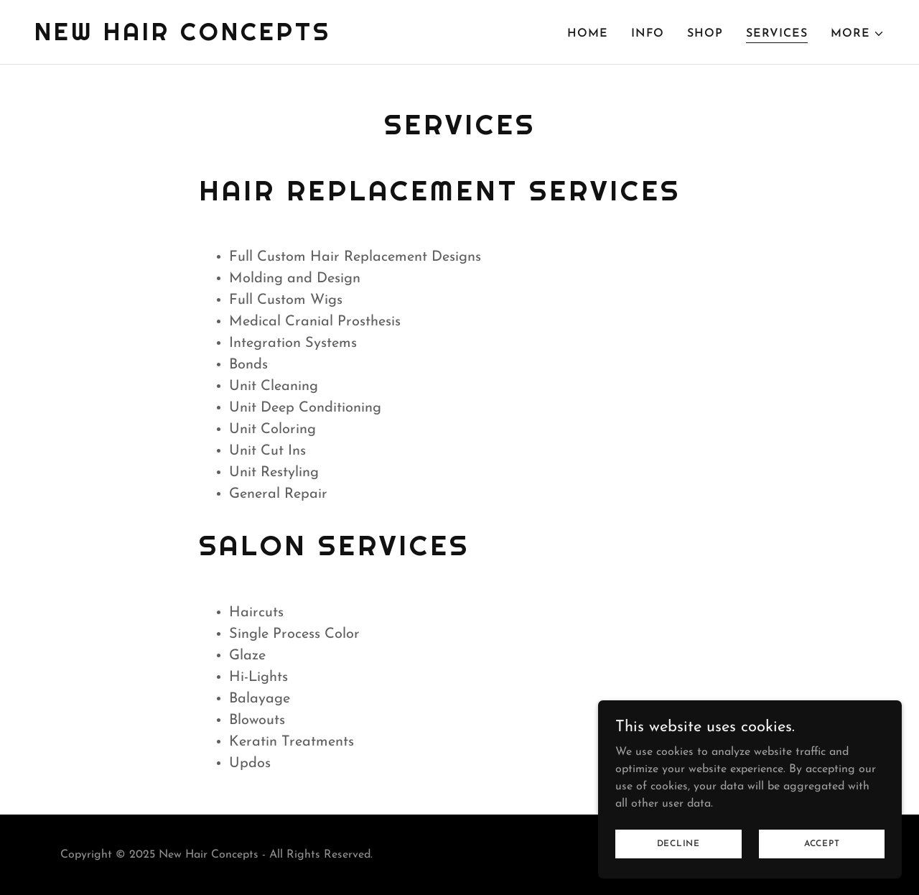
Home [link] (587, 34)
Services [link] (777, 34)
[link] (182, 37)
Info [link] (647, 34)
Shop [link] (705, 34)
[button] (858, 33)
